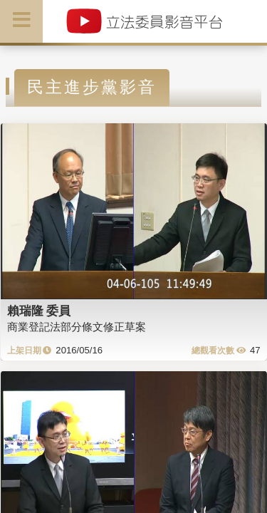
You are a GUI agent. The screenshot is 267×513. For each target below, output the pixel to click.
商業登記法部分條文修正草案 (76, 327)
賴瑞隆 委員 (39, 310)
